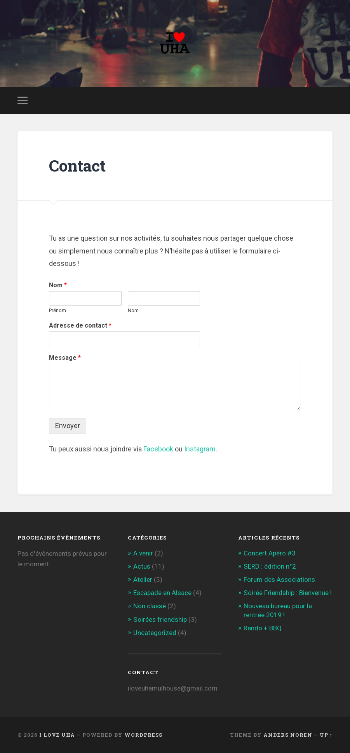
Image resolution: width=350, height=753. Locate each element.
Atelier (142, 579)
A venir (143, 553)
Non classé (149, 606)
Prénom (57, 310)
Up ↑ (326, 735)
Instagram (200, 449)
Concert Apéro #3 (270, 553)
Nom (58, 285)
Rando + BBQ (263, 628)
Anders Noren (287, 735)
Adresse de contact (80, 325)
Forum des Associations (279, 579)
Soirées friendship (160, 619)
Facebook (158, 449)
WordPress (143, 735)
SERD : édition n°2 (270, 566)
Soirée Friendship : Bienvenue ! (288, 593)
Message (65, 357)
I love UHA (57, 735)
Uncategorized (154, 633)
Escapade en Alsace (162, 593)
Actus (141, 566)
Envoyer (67, 426)
